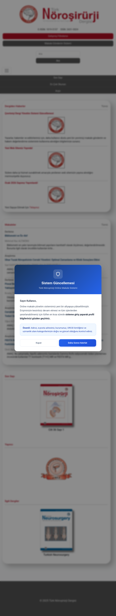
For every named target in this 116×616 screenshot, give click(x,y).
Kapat (38, 343)
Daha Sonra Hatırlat (77, 343)
